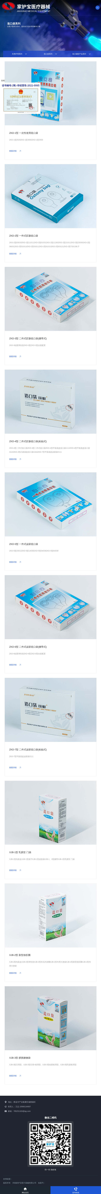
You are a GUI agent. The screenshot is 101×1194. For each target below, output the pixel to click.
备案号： (42, 1183)
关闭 (3, 81)
